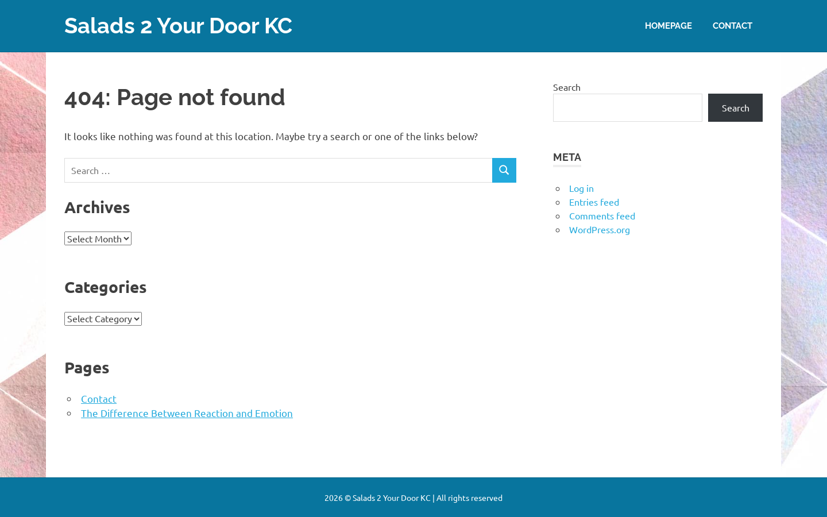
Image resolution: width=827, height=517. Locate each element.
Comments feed (602, 215)
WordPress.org (599, 228)
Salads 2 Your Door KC (178, 25)
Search (567, 86)
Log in (581, 187)
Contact (732, 25)
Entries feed (594, 201)
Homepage (668, 25)
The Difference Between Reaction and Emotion (187, 413)
